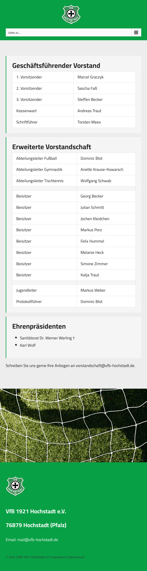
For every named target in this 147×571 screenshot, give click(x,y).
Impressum (58, 557)
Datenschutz (76, 557)
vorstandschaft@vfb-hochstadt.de (105, 365)
